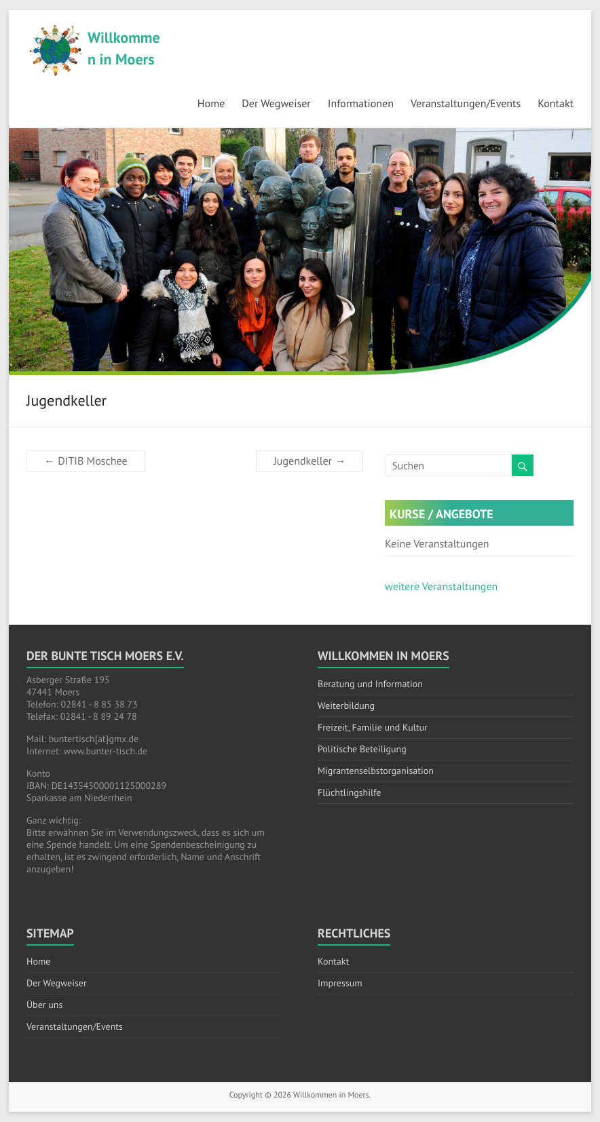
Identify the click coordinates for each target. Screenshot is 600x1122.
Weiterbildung (346, 705)
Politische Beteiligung (362, 749)
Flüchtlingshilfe (349, 792)
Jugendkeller (309, 461)
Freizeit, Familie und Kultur (373, 727)
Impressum (340, 983)
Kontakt (556, 104)
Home (211, 104)
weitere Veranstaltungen (441, 587)
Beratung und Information (370, 684)
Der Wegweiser (276, 104)
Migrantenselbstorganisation (376, 771)
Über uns (44, 1005)
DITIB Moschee (86, 461)
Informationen (361, 104)
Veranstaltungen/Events (466, 104)
